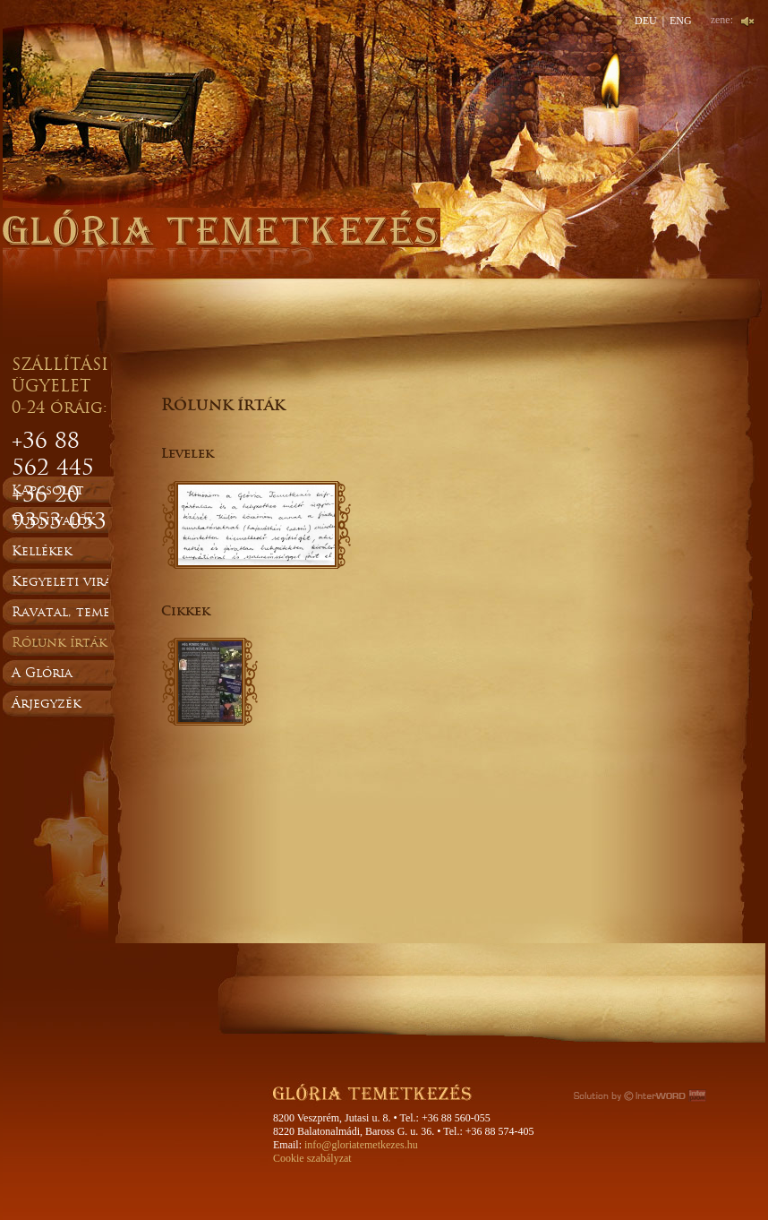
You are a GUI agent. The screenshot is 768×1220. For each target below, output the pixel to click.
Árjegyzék (46, 703)
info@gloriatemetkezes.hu (361, 1144)
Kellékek (42, 551)
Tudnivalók (53, 520)
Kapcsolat (48, 490)
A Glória (42, 673)
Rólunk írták (59, 642)
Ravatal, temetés (72, 612)
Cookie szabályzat (312, 1158)
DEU (646, 20)
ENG (681, 20)
